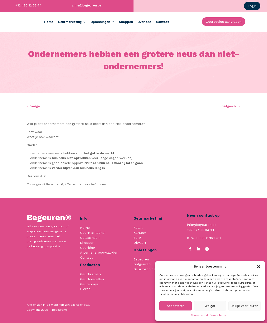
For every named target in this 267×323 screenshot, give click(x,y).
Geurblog (87, 248)
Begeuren (141, 259)
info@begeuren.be (201, 225)
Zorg (137, 238)
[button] (259, 267)
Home (67, 22)
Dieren (85, 289)
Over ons (163, 22)
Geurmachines (145, 269)
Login (252, 6)
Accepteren (176, 306)
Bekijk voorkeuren (244, 306)
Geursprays (89, 284)
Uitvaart (140, 243)
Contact (181, 22)
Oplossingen (119, 22)
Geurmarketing (89, 22)
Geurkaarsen (90, 274)
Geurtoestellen (92, 279)
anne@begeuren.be (87, 5)
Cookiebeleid (199, 315)
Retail (138, 228)
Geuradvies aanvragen (224, 22)
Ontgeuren (142, 264)
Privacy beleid (218, 315)
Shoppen (145, 22)
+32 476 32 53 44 (28, 5)
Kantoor (140, 233)
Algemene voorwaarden (99, 252)
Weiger (210, 306)
